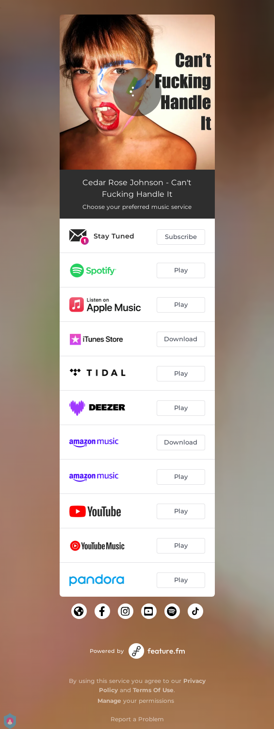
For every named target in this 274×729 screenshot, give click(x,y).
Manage (109, 700)
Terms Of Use (153, 690)
